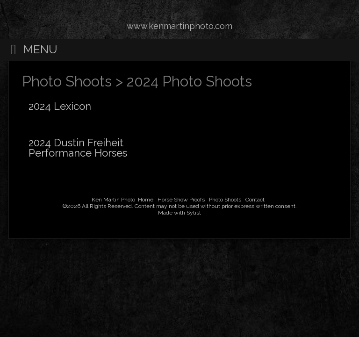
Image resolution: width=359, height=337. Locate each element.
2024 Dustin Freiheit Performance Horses (78, 147)
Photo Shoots (67, 81)
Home (145, 199)
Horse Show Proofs (181, 199)
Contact (255, 199)
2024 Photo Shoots (189, 81)
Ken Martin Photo (113, 199)
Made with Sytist (179, 212)
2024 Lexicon (60, 106)
